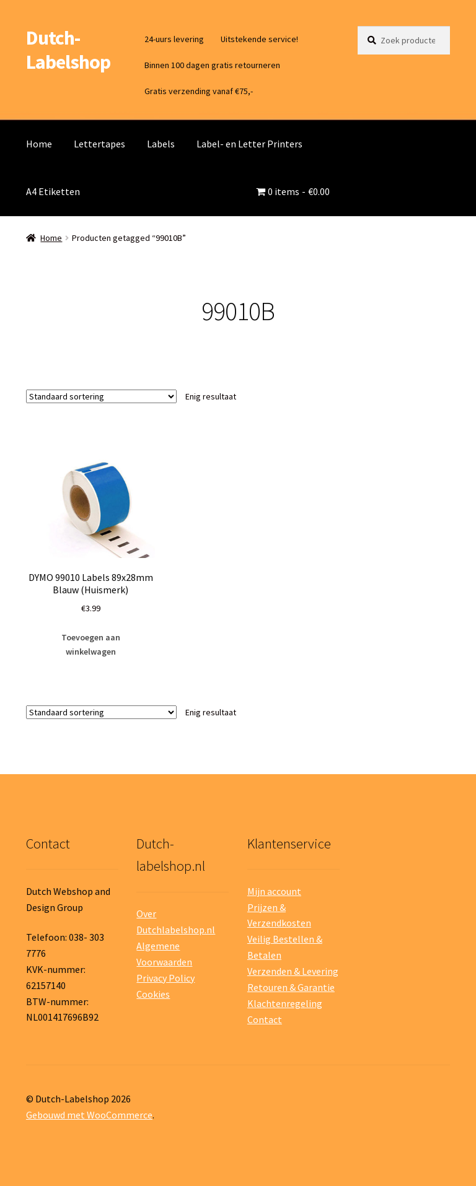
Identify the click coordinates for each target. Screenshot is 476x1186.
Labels (161, 143)
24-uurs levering (174, 39)
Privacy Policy (165, 978)
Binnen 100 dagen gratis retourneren (212, 65)
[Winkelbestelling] (101, 396)
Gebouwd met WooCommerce (89, 1115)
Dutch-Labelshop (68, 49)
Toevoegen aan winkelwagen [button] (90, 644)
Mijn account (274, 891)
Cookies (153, 994)
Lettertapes (99, 143)
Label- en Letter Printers (249, 143)
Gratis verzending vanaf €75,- (198, 91)
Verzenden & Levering (292, 971)
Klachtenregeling (284, 1003)
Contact (264, 1019)
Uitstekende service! (259, 39)
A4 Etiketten (53, 191)
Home (39, 143)
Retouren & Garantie (291, 987)
